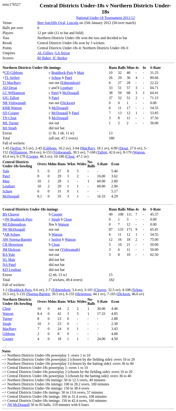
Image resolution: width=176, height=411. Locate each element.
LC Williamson (14, 93)
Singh (55, 219)
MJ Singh (10, 128)
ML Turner (11, 123)
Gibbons (50, 148)
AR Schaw (12, 234)
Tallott (102, 152)
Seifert (16, 148)
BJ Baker (44, 58)
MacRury (88, 148)
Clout (70, 156)
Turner (7, 319)
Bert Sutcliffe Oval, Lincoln (57, 23)
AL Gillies (45, 53)
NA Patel (9, 265)
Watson (139, 152)
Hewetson (84, 294)
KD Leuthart (12, 270)
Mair (80, 73)
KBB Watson (12, 108)
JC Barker (59, 58)
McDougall (70, 93)
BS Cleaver (11, 214)
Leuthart (66, 88)
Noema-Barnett (38, 294)
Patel (68, 78)
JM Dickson (11, 249)
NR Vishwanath (14, 103)
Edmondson (70, 83)
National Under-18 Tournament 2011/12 (105, 18)
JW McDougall (14, 229)
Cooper (32, 156)
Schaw (56, 78)
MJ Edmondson (14, 224)
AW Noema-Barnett (17, 239)
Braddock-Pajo (62, 73)
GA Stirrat (62, 53)
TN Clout (9, 118)
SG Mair (9, 260)
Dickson (67, 103)
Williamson (18, 152)
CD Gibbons (13, 73)
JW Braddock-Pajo (18, 219)
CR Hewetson (13, 244)
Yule (6, 171)
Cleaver (100, 290)
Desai (124, 148)
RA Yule (9, 255)
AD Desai (10, 88)
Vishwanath (62, 152)
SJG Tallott (11, 98)
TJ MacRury (12, 83)
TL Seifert (12, 78)
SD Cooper (11, 113)
